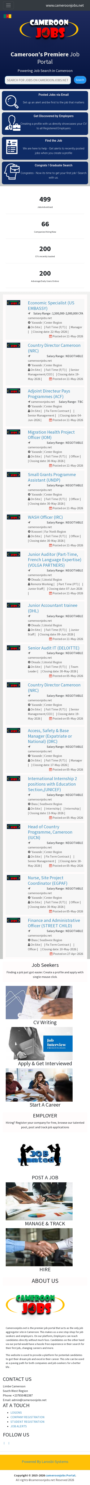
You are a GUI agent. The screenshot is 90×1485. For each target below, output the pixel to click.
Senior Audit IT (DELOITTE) (53, 648)
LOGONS (16, 1412)
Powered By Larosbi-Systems (45, 1461)
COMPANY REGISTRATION (28, 1417)
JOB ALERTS (19, 1426)
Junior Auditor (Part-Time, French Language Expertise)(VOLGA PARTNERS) (54, 559)
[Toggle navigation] (8, 5)
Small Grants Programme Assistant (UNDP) (52, 477)
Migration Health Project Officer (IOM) (51, 434)
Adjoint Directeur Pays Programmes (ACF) (49, 393)
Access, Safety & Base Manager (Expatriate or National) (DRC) (50, 736)
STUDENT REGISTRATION (28, 1422)
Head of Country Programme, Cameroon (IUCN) (50, 832)
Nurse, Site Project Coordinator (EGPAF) (47, 880)
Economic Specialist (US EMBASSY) (51, 305)
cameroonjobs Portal (60, 1475)
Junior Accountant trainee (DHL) (52, 608)
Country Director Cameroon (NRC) (54, 348)
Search (80, 80)
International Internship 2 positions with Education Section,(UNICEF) (52, 784)
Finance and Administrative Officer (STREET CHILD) (54, 923)
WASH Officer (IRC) (45, 517)
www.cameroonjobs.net (65, 5)
